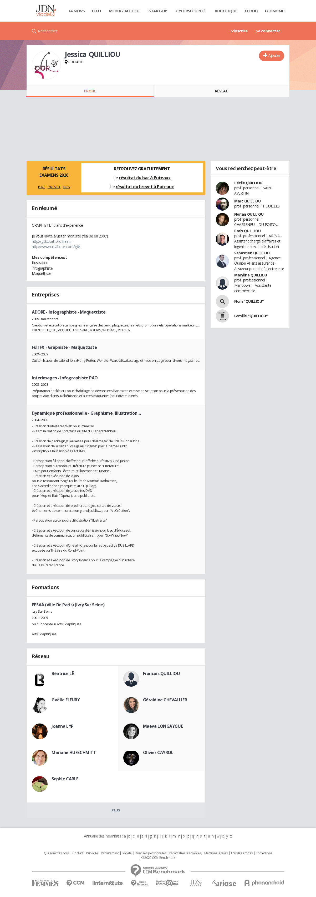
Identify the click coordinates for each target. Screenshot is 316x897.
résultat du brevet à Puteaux (145, 187)
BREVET (54, 186)
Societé (127, 853)
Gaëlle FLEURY (66, 700)
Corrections (264, 853)
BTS (66, 186)
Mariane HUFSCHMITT (74, 752)
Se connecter (268, 30)
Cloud (251, 10)
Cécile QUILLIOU (248, 182)
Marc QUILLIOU (247, 201)
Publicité (92, 853)
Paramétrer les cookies (185, 853)
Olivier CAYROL (158, 752)
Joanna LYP (63, 726)
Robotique (226, 10)
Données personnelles (150, 853)
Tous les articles (242, 853)
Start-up (158, 10)
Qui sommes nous (56, 853)
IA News (77, 10)
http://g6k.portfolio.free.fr (52, 241)
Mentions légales (215, 853)
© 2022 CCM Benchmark (158, 858)
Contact (77, 853)
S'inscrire (239, 30)
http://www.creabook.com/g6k (56, 246)
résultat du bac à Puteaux (145, 178)
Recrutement (110, 853)
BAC (41, 186)
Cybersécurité (191, 10)
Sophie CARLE (65, 779)
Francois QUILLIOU (161, 673)
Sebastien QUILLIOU (251, 252)
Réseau (221, 90)
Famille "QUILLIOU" (251, 315)
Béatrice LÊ (63, 673)
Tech (96, 10)
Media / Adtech (124, 10)
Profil (90, 90)
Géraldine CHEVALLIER (165, 700)
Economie (275, 10)
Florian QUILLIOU (248, 214)
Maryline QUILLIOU (250, 274)
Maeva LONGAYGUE (163, 726)
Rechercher (48, 30)
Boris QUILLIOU (247, 230)
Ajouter (274, 55)
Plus (116, 810)
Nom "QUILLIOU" (249, 301)
